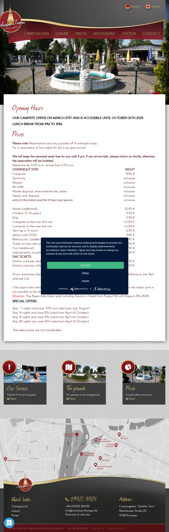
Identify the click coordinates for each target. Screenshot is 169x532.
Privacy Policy (117, 528)
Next (13, 399)
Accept (85, 265)
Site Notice (98, 528)
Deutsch (133, 6)
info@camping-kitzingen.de (81, 511)
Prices (15, 515)
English (152, 6)
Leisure (16, 511)
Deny (85, 273)
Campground (19, 506)
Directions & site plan (77, 515)
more (85, 281)
